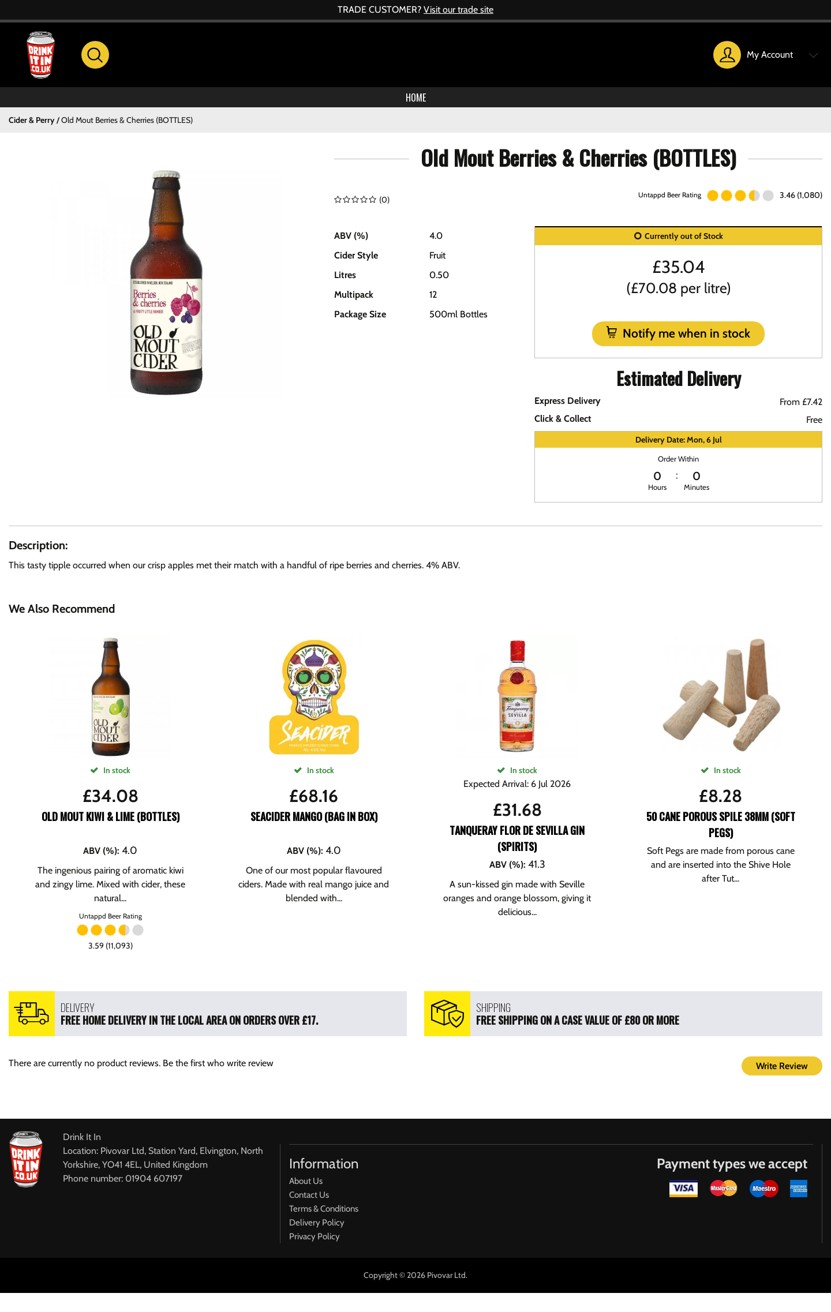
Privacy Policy (314, 1244)
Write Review (782, 1073)
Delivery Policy (317, 1230)
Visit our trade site (458, 9)
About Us (306, 1188)
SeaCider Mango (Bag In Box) (313, 823)
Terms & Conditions (323, 1216)
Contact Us (309, 1202)
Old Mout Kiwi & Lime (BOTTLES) (110, 823)
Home (415, 101)
